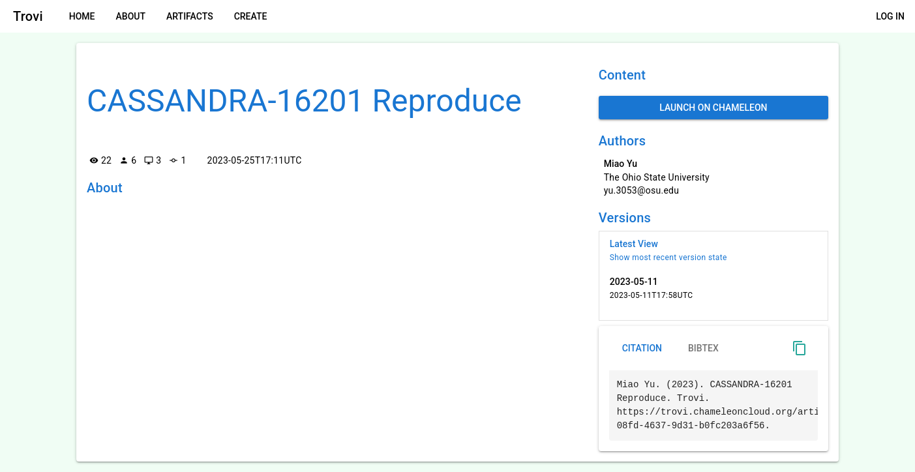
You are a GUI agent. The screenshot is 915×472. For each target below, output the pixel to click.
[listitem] (713, 250)
